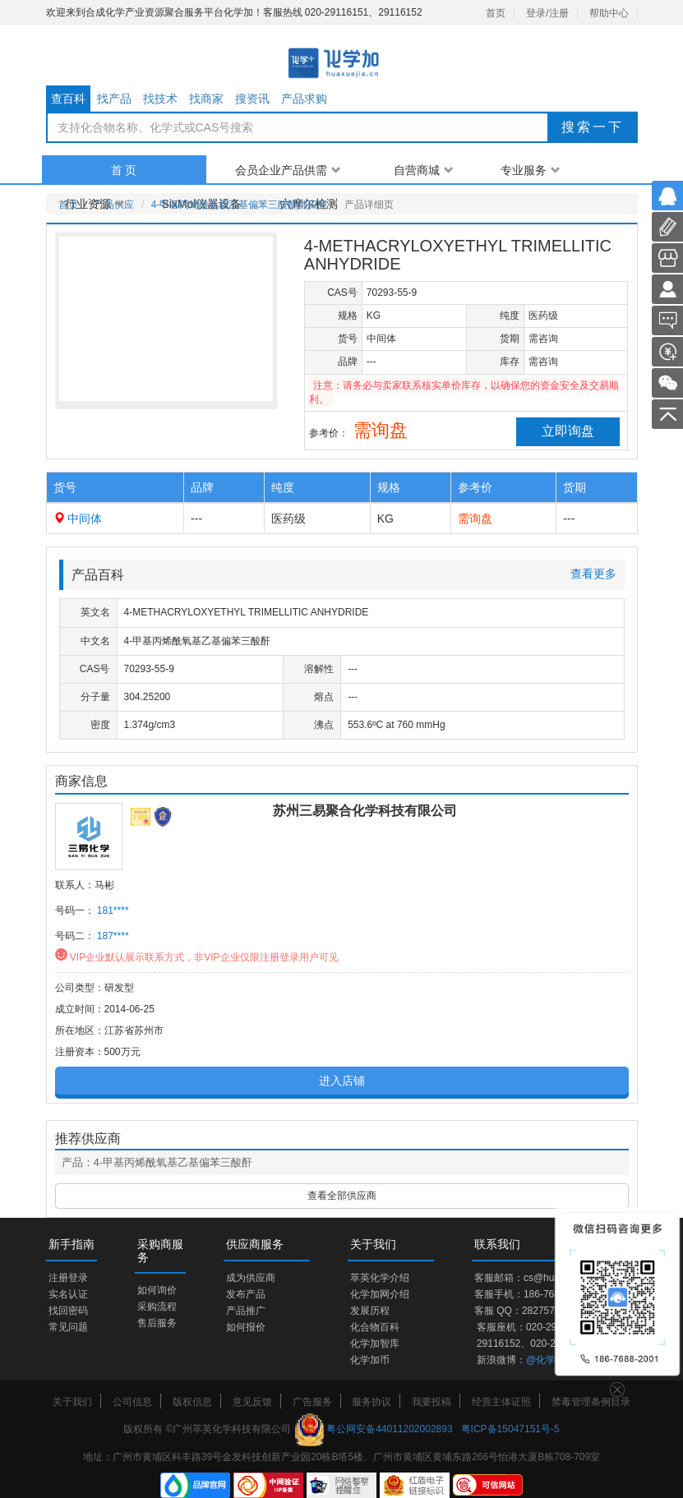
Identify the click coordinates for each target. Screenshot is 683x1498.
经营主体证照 (501, 1402)
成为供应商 (250, 1278)
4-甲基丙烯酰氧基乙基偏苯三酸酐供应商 (239, 204)
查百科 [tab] (68, 98)
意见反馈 (252, 1402)
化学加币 (370, 1360)
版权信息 (192, 1402)
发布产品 (245, 1294)
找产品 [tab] (114, 98)
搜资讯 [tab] (252, 98)
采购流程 (157, 1306)
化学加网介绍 (379, 1294)
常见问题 (68, 1327)
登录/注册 (547, 13)
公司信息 (132, 1402)
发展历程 (370, 1310)
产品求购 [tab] (304, 98)
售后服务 (157, 1323)
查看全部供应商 (341, 1195)
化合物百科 (374, 1327)
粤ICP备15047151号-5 (510, 1429)
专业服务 (531, 170)
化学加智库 (374, 1343)
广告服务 (312, 1402)
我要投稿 (431, 1402)
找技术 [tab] (160, 98)
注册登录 (68, 1278)
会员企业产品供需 (288, 170)
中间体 (84, 518)
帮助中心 (609, 13)
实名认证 (68, 1294)
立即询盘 (568, 431)
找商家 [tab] (206, 98)
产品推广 (245, 1310)
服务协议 (371, 1402)
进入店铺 (342, 1080)
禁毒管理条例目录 (590, 1402)
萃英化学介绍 (379, 1278)
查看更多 (593, 574)
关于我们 (72, 1402)
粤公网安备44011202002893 (389, 1429)
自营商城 (424, 170)
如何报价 (245, 1327)
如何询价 (157, 1290)
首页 (495, 13)
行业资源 (95, 203)
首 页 (124, 170)
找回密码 (68, 1310)
